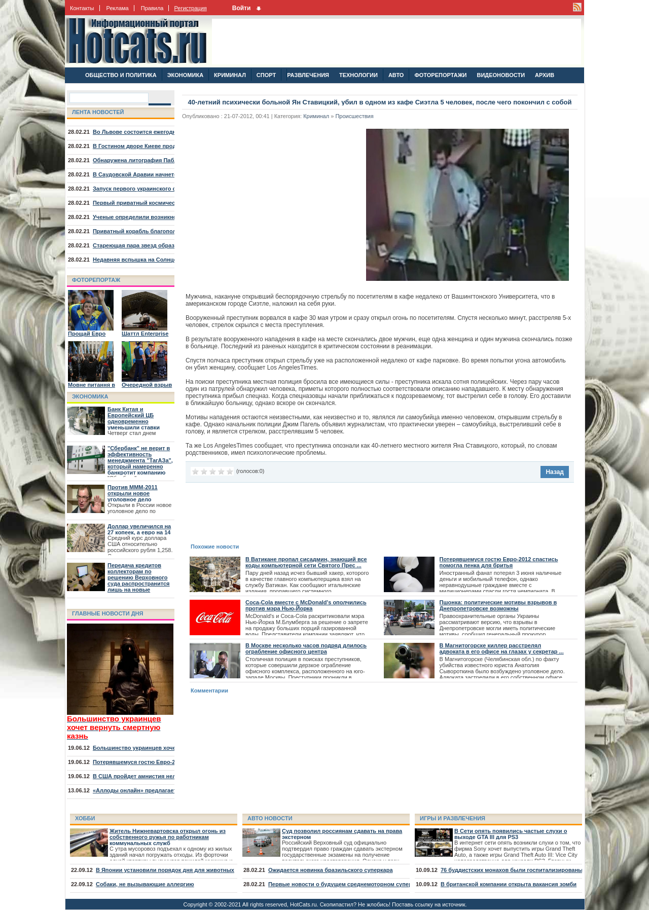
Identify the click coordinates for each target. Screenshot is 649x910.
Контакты (82, 8)
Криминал (316, 116)
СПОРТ (266, 75)
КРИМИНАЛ (230, 75)
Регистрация (190, 8)
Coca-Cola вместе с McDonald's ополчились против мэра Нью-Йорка (306, 605)
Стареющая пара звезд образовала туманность (159, 245)
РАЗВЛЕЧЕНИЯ (307, 75)
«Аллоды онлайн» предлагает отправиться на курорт (167, 790)
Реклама (117, 8)
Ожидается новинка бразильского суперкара (330, 870)
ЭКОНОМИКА (185, 75)
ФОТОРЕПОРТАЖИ (440, 75)
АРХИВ (544, 75)
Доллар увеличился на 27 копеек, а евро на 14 (139, 529)
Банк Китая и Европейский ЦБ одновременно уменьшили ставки (133, 418)
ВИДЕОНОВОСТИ (501, 75)
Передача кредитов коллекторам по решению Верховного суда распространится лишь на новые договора (138, 580)
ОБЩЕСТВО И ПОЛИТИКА (121, 75)
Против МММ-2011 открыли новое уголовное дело (132, 493)
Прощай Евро (86, 334)
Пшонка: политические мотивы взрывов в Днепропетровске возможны (498, 605)
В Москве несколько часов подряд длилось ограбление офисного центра (306, 648)
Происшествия (354, 116)
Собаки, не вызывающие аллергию (145, 884)
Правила (152, 8)
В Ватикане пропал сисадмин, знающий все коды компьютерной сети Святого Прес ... (306, 562)
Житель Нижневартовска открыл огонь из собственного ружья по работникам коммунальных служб (168, 837)
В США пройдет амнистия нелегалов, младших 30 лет (167, 776)
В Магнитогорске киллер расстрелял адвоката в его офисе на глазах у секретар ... (502, 648)
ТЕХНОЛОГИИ (358, 75)
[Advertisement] (396, 41)
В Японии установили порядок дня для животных (165, 870)
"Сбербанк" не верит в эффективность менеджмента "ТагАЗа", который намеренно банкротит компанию (140, 460)
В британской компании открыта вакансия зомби (508, 884)
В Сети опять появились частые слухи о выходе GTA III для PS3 (510, 834)
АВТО (396, 75)
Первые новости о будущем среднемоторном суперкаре (346, 884)
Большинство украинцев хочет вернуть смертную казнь (171, 748)
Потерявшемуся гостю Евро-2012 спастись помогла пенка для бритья (499, 562)
